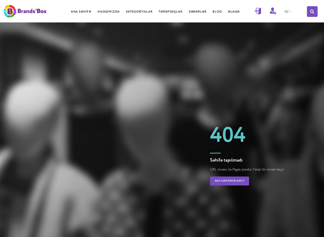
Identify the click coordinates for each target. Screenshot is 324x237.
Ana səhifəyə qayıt (230, 181)
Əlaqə (236, 11)
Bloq (219, 11)
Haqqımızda (111, 11)
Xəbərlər (200, 11)
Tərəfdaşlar (173, 11)
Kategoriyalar (141, 11)
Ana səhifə (83, 11)
